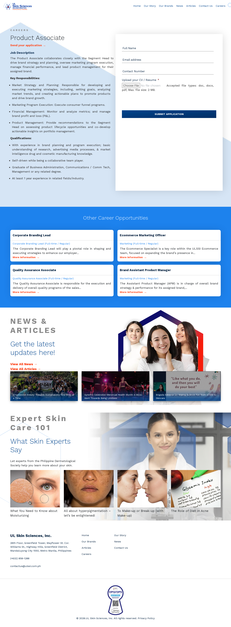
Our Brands (161, 5)
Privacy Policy (146, 618)
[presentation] (146, 98)
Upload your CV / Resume (140, 80)
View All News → (23, 364)
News (174, 5)
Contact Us (200, 5)
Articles (185, 5)
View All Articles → (25, 369)
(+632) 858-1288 (19, 558)
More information (26, 257)
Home (131, 5)
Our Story (144, 5)
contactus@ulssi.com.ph (25, 566)
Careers (215, 5)
